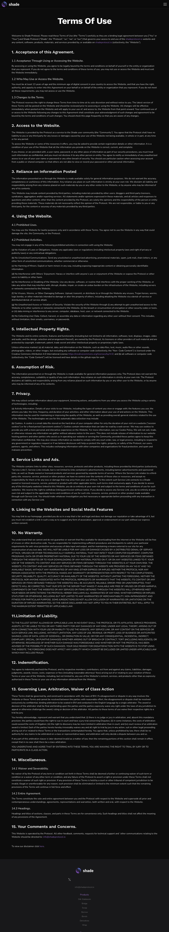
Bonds (71, 891)
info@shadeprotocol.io (54, 836)
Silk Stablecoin (75, 874)
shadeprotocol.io (134, 39)
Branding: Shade (102, 874)
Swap (71, 882)
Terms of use (51, 919)
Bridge (71, 878)
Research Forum (102, 887)
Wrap (71, 900)
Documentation (131, 874)
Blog (97, 882)
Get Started (130, 895)
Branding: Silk (101, 878)
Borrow (72, 887)
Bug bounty (130, 882)
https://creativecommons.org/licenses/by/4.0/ (90, 354)
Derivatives (73, 895)
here (41, 846)
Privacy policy (37, 919)
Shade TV (99, 891)
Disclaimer (65, 919)
